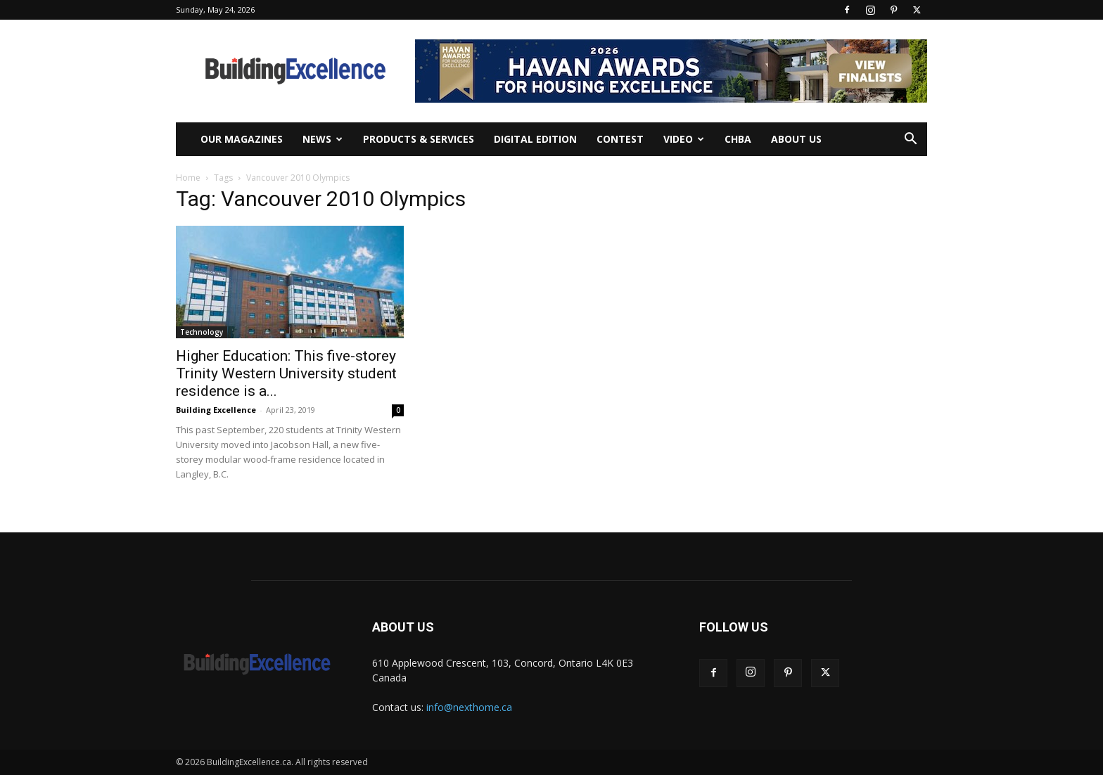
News (322, 139)
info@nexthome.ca (469, 707)
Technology (201, 332)
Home (188, 178)
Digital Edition (535, 139)
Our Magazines (241, 139)
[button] (910, 140)
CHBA (738, 139)
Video (683, 139)
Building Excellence (216, 409)
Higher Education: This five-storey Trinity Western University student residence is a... (286, 373)
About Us (796, 139)
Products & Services (418, 139)
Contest (620, 139)
